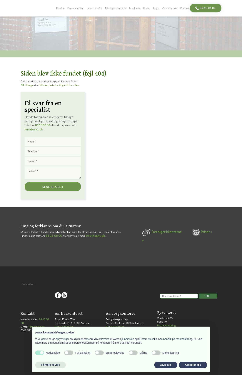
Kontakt (184, 8)
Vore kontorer (169, 8)
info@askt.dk (95, 236)
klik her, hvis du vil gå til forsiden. (59, 85)
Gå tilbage (27, 85)
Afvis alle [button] (165, 364)
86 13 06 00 (54, 236)
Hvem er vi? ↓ (95, 8)
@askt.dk (36, 129)
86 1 (38, 125)
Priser (146, 8)
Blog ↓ (156, 8)
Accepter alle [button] (193, 364)
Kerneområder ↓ (76, 8)
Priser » (206, 232)
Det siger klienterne (115, 8)
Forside (60, 8)
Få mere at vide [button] (50, 364)
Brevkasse (134, 8)
